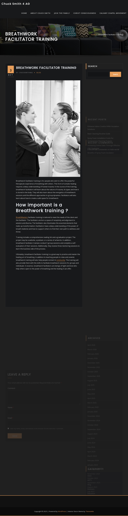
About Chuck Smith (40, 13)
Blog (39, 73)
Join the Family (62, 13)
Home (93, 34)
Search (92, 66)
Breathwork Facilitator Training (110, 34)
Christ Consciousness (84, 13)
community (61, 260)
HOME (24, 13)
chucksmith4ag (24, 73)
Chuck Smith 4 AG (16, 4)
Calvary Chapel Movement (113, 13)
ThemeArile (90, 511)
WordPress (62, 511)
